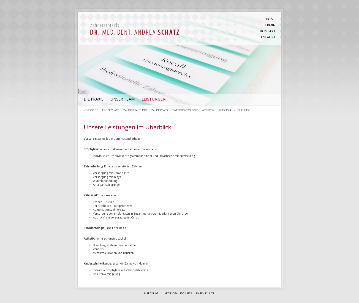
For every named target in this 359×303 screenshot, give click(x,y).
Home (270, 19)
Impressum (151, 293)
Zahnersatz (160, 110)
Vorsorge (91, 110)
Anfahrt (268, 37)
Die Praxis (93, 99)
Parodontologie (185, 110)
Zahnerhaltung (135, 110)
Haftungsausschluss (177, 293)
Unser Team (122, 99)
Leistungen (154, 99)
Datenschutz (205, 293)
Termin (269, 25)
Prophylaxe (110, 110)
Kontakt (267, 31)
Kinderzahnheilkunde (234, 110)
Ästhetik (208, 110)
